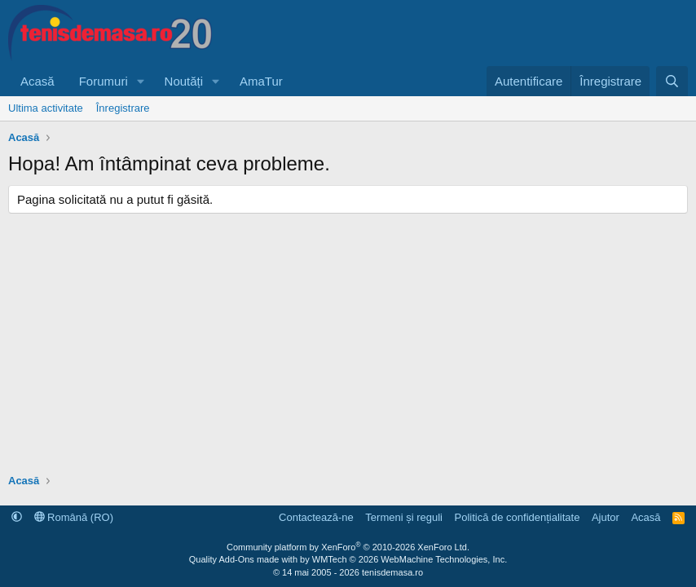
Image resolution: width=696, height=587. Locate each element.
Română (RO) (74, 517)
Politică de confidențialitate (516, 517)
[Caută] (672, 81)
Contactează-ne (316, 517)
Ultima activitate (45, 108)
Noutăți (184, 81)
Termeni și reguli (404, 517)
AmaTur (261, 81)
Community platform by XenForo (348, 547)
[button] (141, 81)
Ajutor (605, 517)
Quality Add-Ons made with (244, 559)
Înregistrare (123, 108)
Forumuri (103, 81)
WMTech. (409, 559)
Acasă (37, 81)
